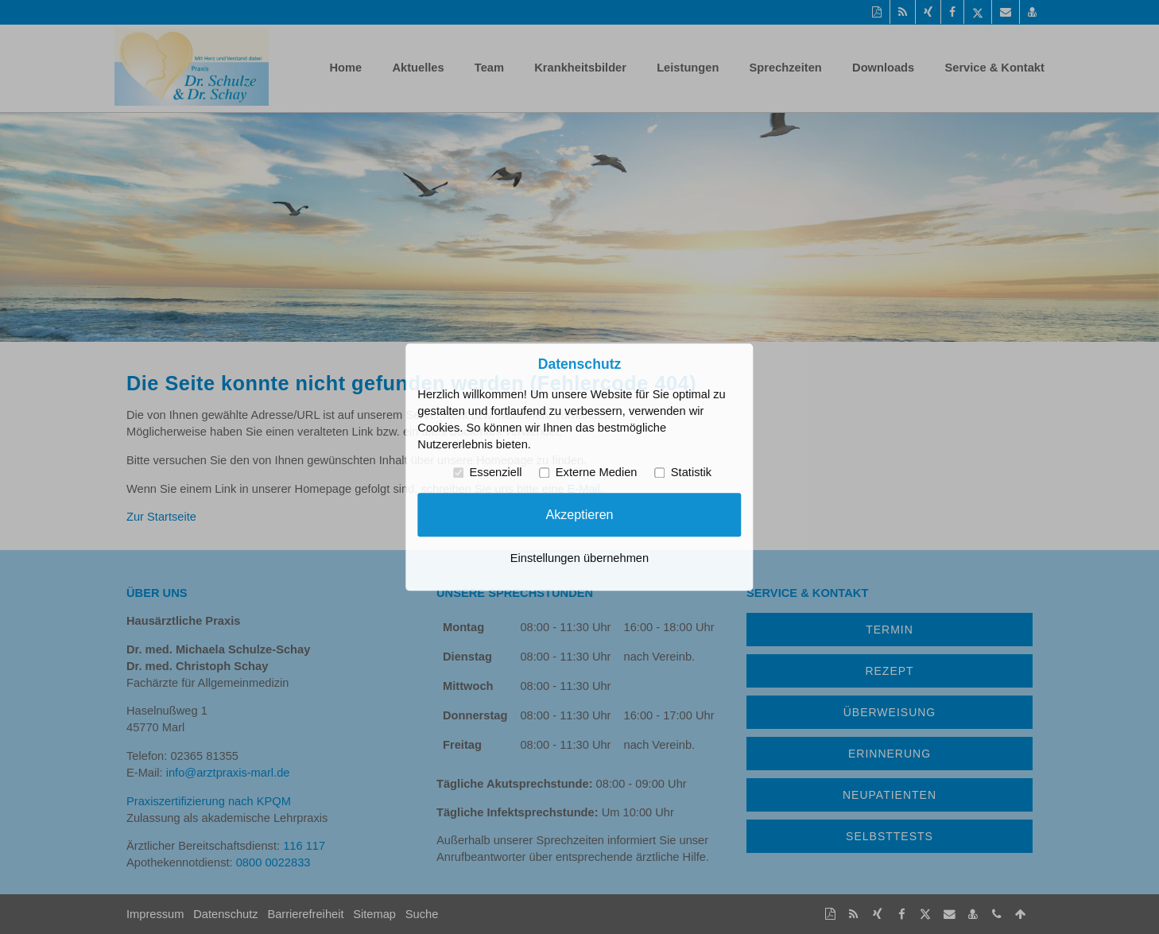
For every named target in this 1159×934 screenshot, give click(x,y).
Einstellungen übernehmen (579, 558)
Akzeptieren (579, 514)
